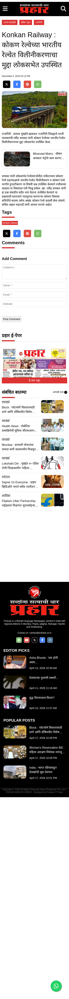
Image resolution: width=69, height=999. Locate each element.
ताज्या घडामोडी (10, 92)
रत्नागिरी (39, 92)
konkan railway (10, 424)
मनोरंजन (6, 678)
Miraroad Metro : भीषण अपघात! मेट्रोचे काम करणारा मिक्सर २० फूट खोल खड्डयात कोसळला (48, 292)
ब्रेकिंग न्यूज (25, 92)
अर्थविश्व (6, 697)
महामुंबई (6, 603)
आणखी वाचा (60, 594)
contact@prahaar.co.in (40, 834)
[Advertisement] (34, 34)
